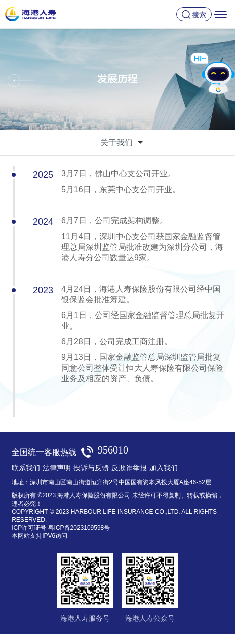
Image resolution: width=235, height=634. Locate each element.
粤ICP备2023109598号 (79, 527)
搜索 (199, 15)
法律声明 (57, 468)
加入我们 (163, 468)
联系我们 (26, 468)
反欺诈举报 (129, 468)
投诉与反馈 (91, 468)
